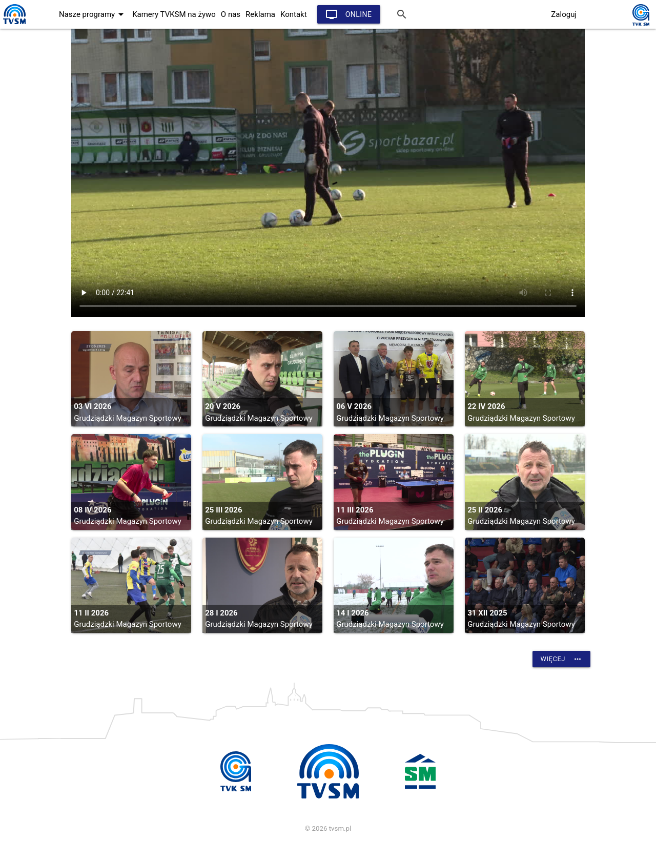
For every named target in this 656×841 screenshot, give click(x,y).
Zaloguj (564, 14)
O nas (230, 14)
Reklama (260, 14)
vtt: (328, 173)
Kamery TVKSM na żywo (174, 14)
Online (348, 14)
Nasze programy (93, 14)
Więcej (561, 659)
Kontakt (293, 14)
